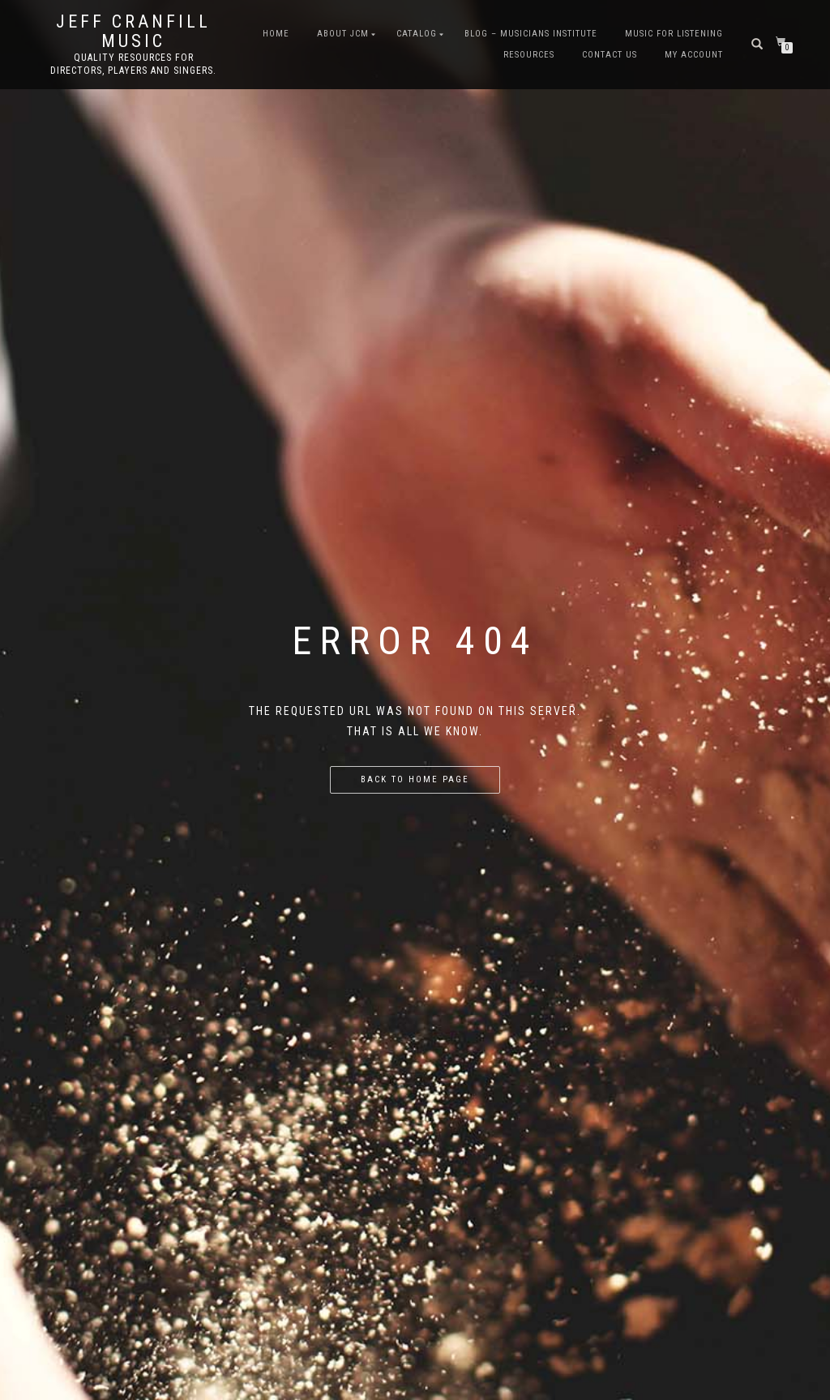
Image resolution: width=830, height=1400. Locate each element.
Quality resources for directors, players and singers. (133, 64)
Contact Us (609, 54)
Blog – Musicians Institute (530, 33)
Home (276, 33)
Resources (528, 54)
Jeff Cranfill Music (133, 31)
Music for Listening (674, 33)
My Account (694, 54)
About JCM (343, 33)
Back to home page (415, 779)
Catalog (416, 33)
